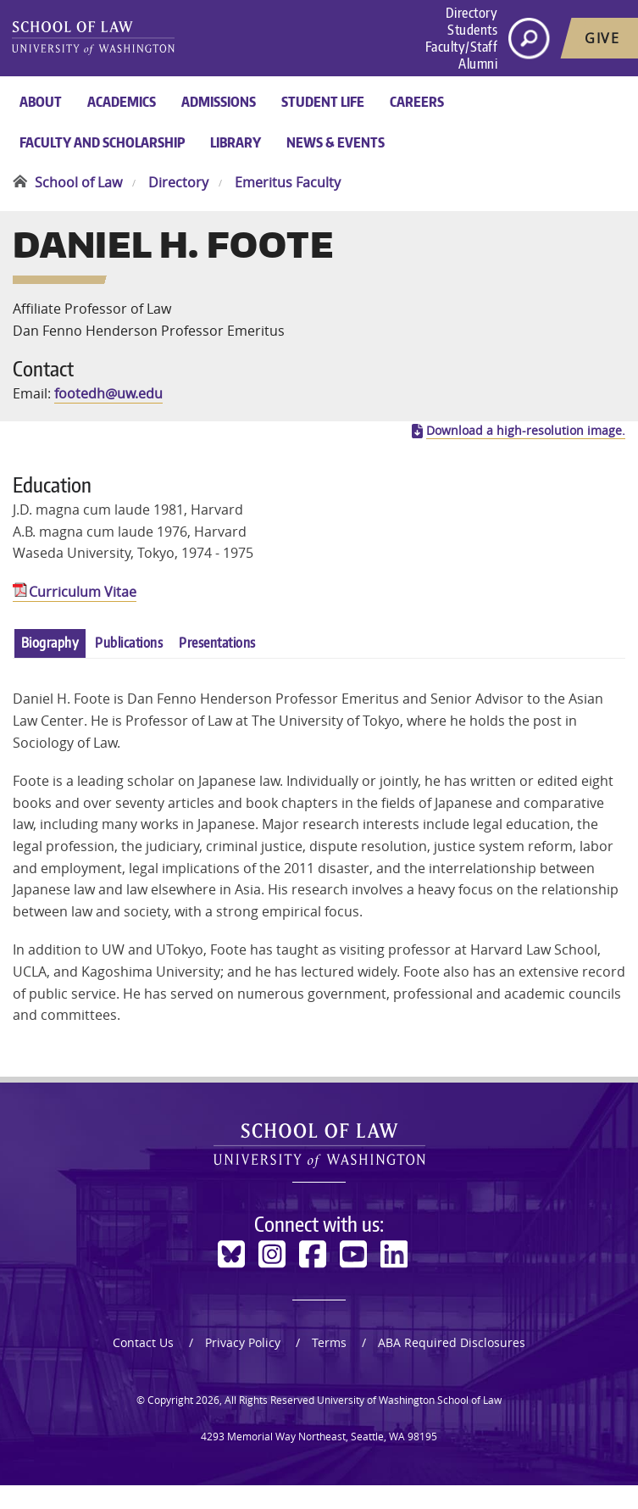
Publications (129, 666)
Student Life (322, 101)
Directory (472, 12)
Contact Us (143, 1366)
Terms (329, 1366)
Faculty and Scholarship (102, 142)
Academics (121, 101)
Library (235, 142)
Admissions (218, 101)
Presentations (217, 666)
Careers (417, 101)
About (40, 101)
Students (472, 29)
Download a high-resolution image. (525, 454)
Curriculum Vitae (82, 615)
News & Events (335, 142)
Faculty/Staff (461, 46)
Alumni (477, 63)
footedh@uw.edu (108, 405)
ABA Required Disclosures (451, 1366)
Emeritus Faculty (288, 182)
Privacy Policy (242, 1366)
